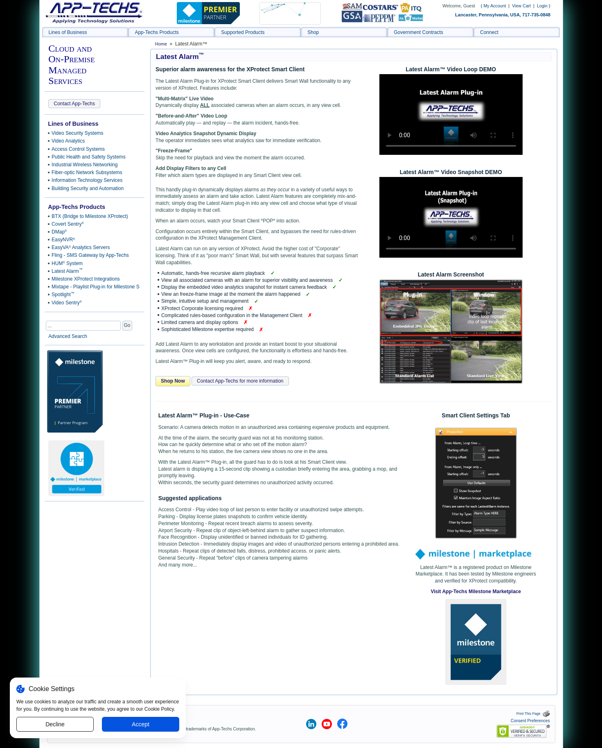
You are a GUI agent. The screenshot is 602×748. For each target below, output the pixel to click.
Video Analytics (68, 141)
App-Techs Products (156, 32)
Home (161, 43)
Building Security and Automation (88, 188)
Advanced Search (67, 336)
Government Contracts (418, 32)
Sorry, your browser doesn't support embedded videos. (451, 114)
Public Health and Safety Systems (89, 157)
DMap (59, 232)
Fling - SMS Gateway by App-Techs (90, 255)
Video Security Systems (78, 133)
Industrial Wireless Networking (84, 165)
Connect (489, 32)
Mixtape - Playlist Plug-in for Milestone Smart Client (94, 287)
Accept (140, 724)
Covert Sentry (68, 224)
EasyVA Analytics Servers (81, 247)
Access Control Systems (78, 149)
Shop (313, 32)
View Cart (522, 5)
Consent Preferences (530, 721)
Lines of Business (68, 32)
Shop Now (173, 381)
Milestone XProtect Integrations (86, 279)
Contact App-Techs (74, 104)
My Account (494, 5)
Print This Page (533, 713)
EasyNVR (63, 240)
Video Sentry (67, 303)
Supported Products (242, 32)
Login (542, 5)
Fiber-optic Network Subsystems (87, 172)
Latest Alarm (67, 270)
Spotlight (63, 294)
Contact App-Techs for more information (240, 381)
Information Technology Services (87, 180)
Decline (55, 724)
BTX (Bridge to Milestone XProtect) (90, 216)
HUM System (67, 263)
